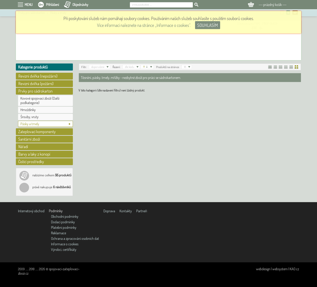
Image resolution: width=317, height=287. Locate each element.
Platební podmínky (63, 227)
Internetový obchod (31, 211)
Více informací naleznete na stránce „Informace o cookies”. (144, 25)
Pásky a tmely (29, 124)
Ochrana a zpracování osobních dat (75, 238)
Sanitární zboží (29, 139)
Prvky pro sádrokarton (35, 91)
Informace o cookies (64, 244)
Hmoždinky (28, 110)
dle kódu (129, 67)
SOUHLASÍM (207, 25)
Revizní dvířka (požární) (35, 83)
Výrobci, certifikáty (63, 249)
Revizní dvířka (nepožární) (37, 76)
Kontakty (126, 211)
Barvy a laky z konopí (34, 154)
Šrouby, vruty (29, 117)
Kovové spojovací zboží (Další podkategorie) (39, 100)
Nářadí (23, 146)
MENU (29, 4)
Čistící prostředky (31, 161)
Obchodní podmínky (64, 216)
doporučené (97, 67)
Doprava (109, 211)
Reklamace (58, 233)
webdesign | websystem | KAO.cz (277, 269)
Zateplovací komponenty (37, 131)
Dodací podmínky (63, 222)
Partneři (141, 211)
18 (185, 67)
